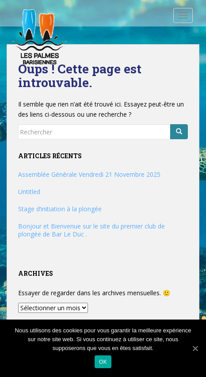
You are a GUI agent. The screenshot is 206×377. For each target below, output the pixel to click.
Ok (103, 362)
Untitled (29, 191)
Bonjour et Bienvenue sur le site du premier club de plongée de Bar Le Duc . (91, 230)
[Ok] (195, 348)
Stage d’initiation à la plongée (60, 209)
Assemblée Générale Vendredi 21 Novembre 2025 (89, 174)
